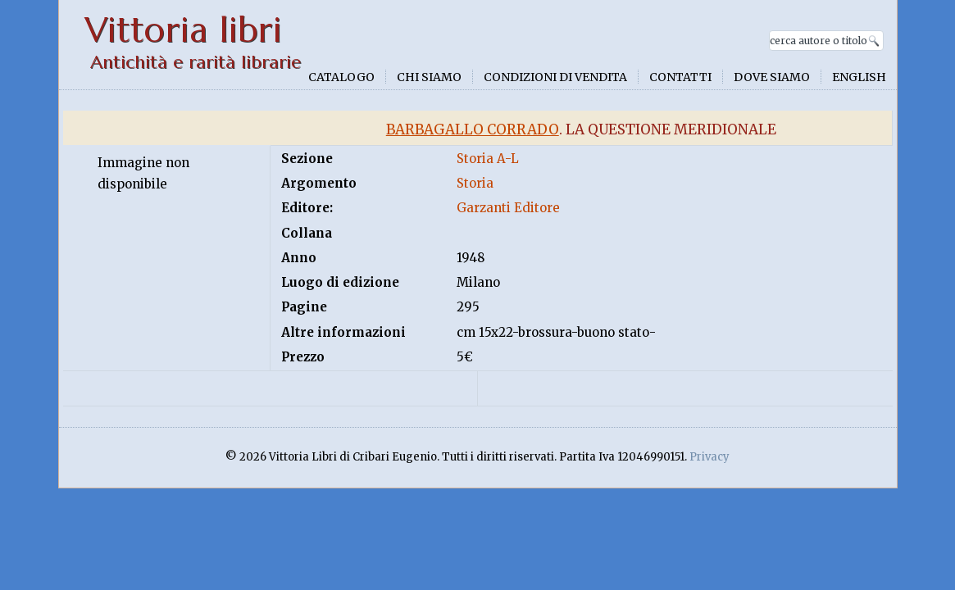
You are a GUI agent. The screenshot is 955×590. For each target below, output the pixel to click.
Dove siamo (772, 77)
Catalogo (341, 77)
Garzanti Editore (508, 208)
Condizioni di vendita (555, 77)
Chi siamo (429, 77)
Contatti (680, 77)
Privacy (709, 457)
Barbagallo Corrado (472, 129)
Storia (475, 183)
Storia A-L (488, 158)
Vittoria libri (183, 30)
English (859, 77)
